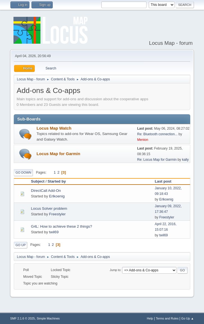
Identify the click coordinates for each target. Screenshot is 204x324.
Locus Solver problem (49, 208)
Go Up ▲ (187, 318)
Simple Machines (48, 318)
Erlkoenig (57, 196)
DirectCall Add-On (46, 190)
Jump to (115, 270)
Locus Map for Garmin (58, 153)
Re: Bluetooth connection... (157, 134)
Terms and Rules (167, 318)
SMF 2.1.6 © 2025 (22, 318)
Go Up (20, 245)
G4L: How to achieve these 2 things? (61, 226)
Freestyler (57, 214)
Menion (142, 140)
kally (185, 160)
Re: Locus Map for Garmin (157, 160)
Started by (57, 181)
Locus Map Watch (53, 128)
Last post (163, 181)
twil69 (54, 232)
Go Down (23, 172)
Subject (37, 181)
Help (150, 318)
